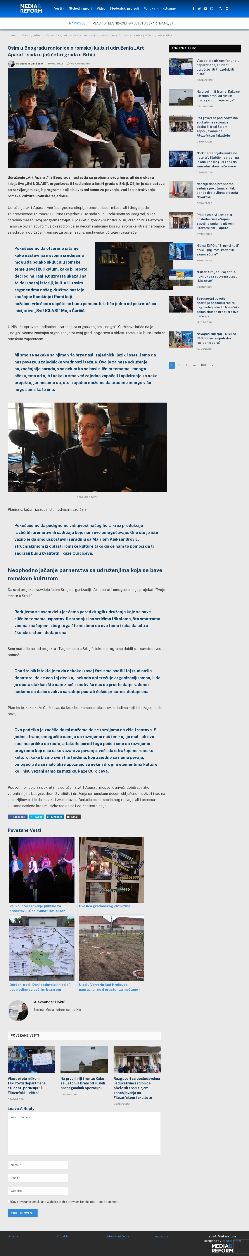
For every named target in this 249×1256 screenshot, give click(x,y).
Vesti (58, 8)
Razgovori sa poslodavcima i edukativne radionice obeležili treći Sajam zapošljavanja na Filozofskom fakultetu (137, 1088)
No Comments (78, 63)
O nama (13, 1236)
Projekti (62, 1236)
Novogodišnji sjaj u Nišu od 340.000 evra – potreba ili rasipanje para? (216, 338)
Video (101, 8)
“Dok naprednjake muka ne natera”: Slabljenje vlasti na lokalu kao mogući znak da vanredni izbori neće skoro (218, 159)
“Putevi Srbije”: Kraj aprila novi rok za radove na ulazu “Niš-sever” (217, 276)
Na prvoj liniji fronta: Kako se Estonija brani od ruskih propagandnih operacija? (83, 1083)
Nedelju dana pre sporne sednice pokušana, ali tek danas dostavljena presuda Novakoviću (217, 190)
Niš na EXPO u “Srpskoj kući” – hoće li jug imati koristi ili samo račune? (219, 250)
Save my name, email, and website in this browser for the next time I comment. (65, 1202)
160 (203, 365)
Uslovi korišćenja (117, 1236)
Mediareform (232, 1241)
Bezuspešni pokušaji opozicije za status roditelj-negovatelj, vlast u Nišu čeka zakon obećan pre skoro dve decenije (218, 307)
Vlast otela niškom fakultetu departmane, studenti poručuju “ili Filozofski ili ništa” (136, 23)
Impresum (161, 1236)
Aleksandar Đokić (31, 63)
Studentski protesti (124, 8)
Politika (149, 8)
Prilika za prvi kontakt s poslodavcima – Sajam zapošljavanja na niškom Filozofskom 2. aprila (215, 221)
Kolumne (169, 8)
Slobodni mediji (80, 8)
